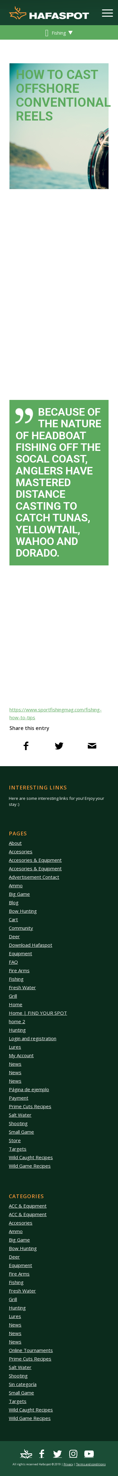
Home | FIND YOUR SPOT (38, 1013)
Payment (18, 1098)
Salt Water (20, 1115)
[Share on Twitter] (59, 747)
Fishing (16, 979)
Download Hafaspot (30, 945)
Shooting (18, 1123)
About (15, 843)
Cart (13, 919)
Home (15, 1004)
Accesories (20, 851)
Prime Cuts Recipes (30, 1106)
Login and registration (32, 1038)
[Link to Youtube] (89, 1454)
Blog (14, 902)
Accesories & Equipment (35, 860)
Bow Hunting (23, 911)
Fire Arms (19, 970)
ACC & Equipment (28, 1206)
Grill (13, 996)
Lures (15, 1047)
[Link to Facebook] (42, 1454)
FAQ (13, 962)
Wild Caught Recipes (31, 1157)
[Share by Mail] (92, 747)
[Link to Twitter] (57, 1454)
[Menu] (104, 12)
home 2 (17, 1021)
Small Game (21, 1132)
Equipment (20, 953)
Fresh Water (22, 987)
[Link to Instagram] (73, 1454)
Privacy (68, 1464)
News (15, 1064)
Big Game (19, 894)
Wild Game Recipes (30, 1166)
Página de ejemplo (29, 1089)
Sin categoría (23, 1384)
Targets (17, 1149)
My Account (21, 1055)
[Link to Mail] (26, 1454)
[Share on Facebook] (25, 747)
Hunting (17, 1030)
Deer (14, 936)
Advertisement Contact (34, 877)
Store (15, 1140)
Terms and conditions (91, 1464)
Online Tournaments (31, 1350)
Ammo (16, 885)
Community (21, 928)
